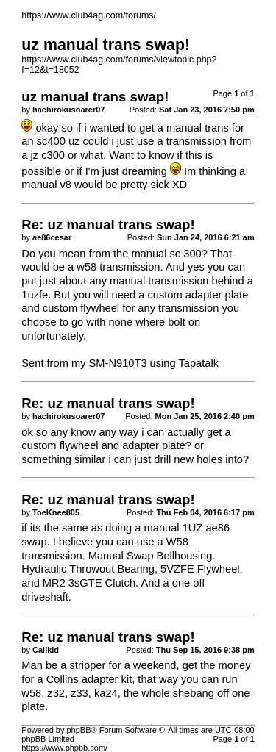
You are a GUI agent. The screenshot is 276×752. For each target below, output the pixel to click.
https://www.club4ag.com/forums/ (88, 15)
